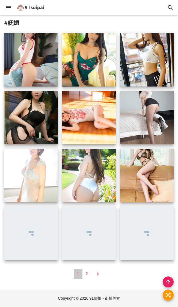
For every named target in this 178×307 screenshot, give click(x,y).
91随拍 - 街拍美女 (105, 298)
